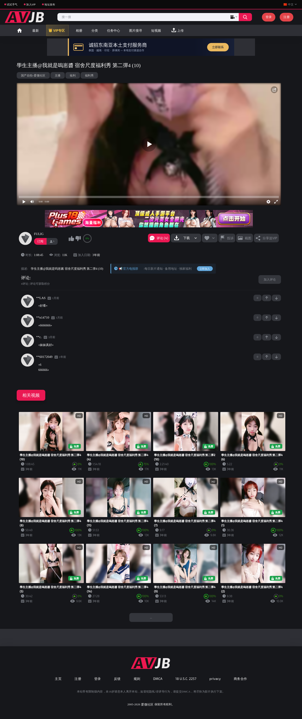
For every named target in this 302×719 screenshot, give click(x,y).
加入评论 (270, 279)
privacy (215, 679)
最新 (35, 30)
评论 (25, 277)
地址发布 (49, 4)
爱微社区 (147, 704)
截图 (248, 238)
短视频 (156, 30)
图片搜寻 (135, 30)
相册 (79, 30)
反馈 (117, 679)
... (151, 617)
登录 (269, 17)
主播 (58, 75)
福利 (73, 75)
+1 (266, 298)
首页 (19, 30)
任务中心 (113, 30)
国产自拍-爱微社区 (33, 75)
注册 (286, 17)
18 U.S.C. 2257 (185, 679)
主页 (58, 679)
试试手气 (12, 4)
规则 (137, 679)
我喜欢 (71, 238)
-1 (276, 298)
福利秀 (89, 75)
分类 (94, 30)
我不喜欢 (78, 238)
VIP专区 (59, 30)
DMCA (157, 679)
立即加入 (205, 268)
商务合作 (240, 679)
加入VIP (31, 4)
